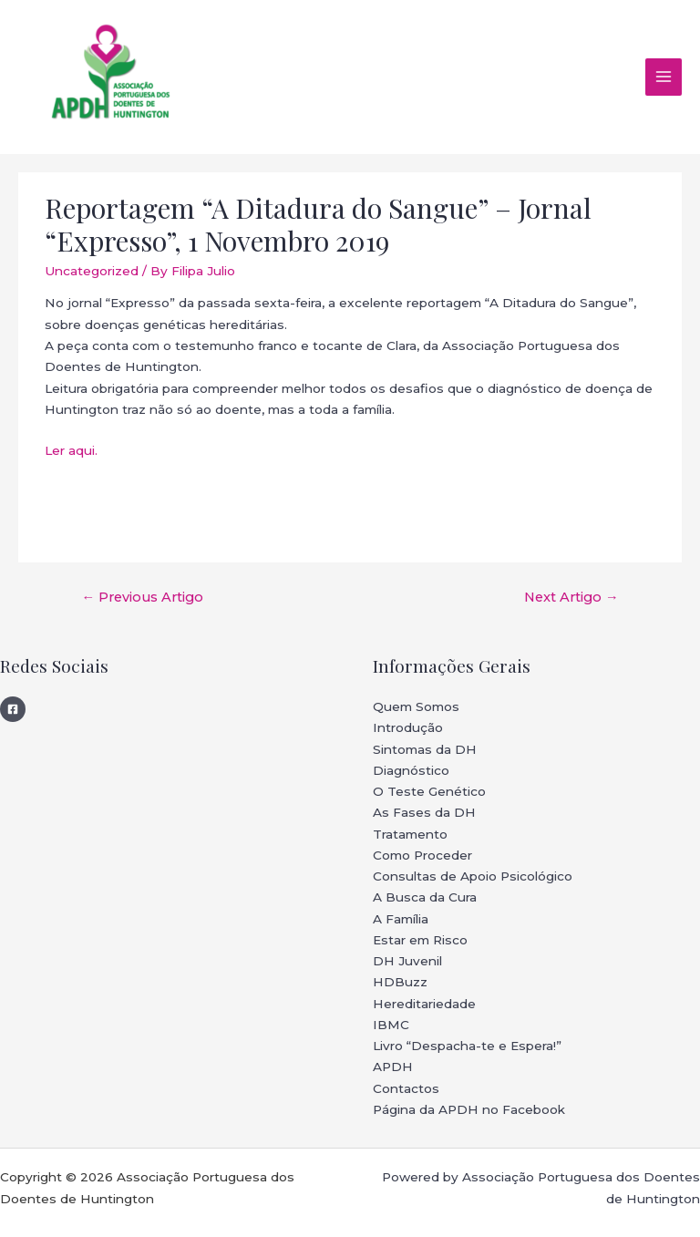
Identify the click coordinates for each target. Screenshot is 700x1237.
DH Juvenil (407, 961)
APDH (393, 1066)
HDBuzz (400, 981)
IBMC (391, 1024)
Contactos (406, 1088)
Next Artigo (571, 597)
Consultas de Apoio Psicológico (472, 876)
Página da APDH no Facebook (469, 1109)
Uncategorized (92, 270)
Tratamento (410, 834)
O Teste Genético (429, 791)
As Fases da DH (424, 812)
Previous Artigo (142, 597)
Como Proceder (422, 855)
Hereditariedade (424, 1003)
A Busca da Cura (425, 897)
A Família (400, 919)
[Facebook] (13, 709)
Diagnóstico (411, 770)
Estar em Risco (420, 940)
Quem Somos (416, 706)
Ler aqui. (71, 450)
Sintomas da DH (425, 749)
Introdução (408, 727)
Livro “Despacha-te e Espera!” (467, 1045)
